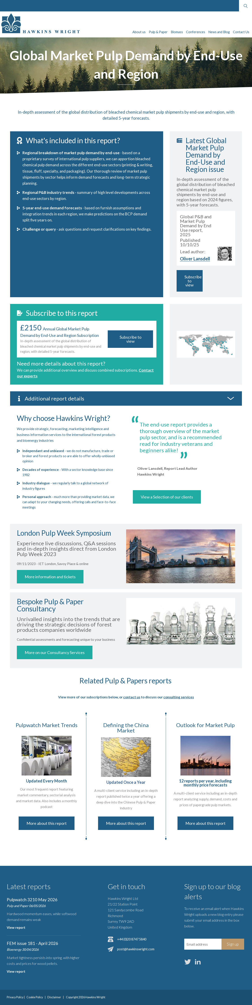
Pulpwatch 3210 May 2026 (32, 899)
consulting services (178, 697)
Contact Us (241, 32)
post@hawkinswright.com (135, 949)
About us (139, 32)
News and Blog (219, 32)
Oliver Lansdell (195, 258)
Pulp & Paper (158, 32)
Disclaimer (54, 997)
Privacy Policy (15, 997)
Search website (245, 5)
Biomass (177, 32)
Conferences (195, 32)
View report (16, 927)
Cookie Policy (34, 997)
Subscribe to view (193, 280)
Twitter (187, 962)
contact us (131, 697)
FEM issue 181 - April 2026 (32, 943)
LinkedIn (198, 962)
